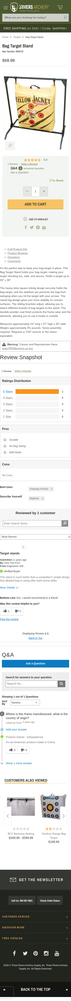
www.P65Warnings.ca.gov (17, 348)
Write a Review (29, 164)
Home (5, 37)
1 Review (13, 164)
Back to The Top (35, 989)
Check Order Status (50, 900)
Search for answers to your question (29, 677)
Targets (17, 37)
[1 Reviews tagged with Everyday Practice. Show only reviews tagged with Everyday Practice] (41, 489)
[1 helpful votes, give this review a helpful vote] (6, 611)
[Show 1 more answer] (17, 763)
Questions (14, 257)
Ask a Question (20, 172)
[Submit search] (61, 684)
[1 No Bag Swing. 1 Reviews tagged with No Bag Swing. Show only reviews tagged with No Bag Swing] (35, 446)
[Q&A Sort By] (25, 702)
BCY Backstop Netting (21, 833)
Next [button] (63, 816)
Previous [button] (7, 816)
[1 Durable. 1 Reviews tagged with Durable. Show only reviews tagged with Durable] (35, 440)
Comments (14, 261)
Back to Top (35, 638)
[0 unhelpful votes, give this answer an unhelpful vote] (23, 750)
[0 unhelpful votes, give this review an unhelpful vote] (17, 611)
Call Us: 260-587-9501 (22, 900)
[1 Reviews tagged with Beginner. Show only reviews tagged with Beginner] (36, 498)
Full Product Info (17, 249)
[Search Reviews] (35, 523)
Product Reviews (18, 253)
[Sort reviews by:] (35, 537)
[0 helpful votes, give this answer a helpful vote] (11, 750)
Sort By (4, 702)
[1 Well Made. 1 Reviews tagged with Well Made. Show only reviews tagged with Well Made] (35, 452)
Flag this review (9, 619)
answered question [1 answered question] (33, 168)
